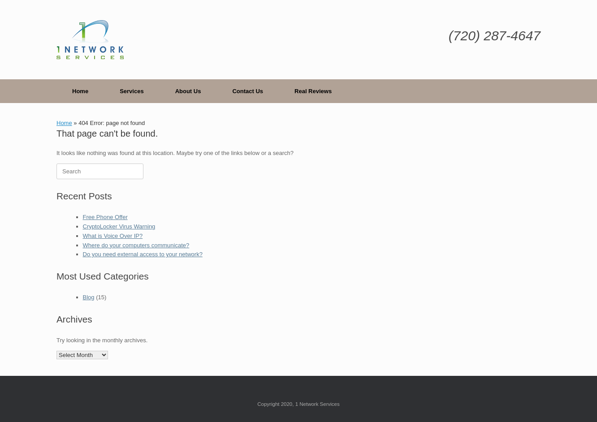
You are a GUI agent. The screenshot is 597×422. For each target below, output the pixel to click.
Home (80, 91)
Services (132, 91)
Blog (89, 297)
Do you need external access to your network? (143, 254)
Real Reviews (313, 91)
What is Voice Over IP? (113, 236)
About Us (188, 91)
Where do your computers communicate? (136, 245)
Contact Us (247, 91)
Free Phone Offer (105, 217)
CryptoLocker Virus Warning (119, 226)
